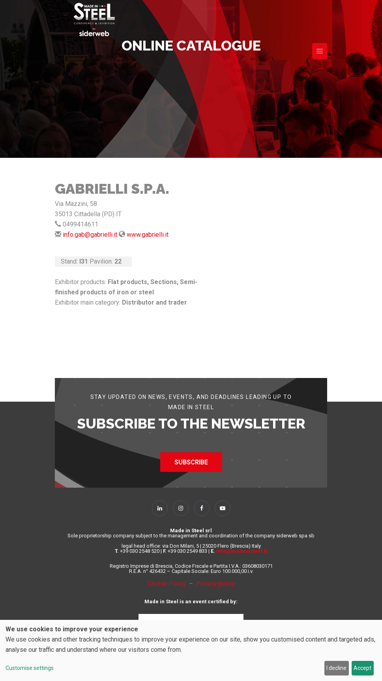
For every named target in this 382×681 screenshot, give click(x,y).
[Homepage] (94, 19)
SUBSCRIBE (191, 462)
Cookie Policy (168, 583)
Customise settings (30, 668)
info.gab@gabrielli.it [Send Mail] (90, 234)
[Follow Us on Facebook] (202, 508)
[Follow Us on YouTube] (222, 508)
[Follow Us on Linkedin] (160, 508)
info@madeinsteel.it (241, 551)
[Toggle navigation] (319, 51)
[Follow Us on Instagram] (181, 508)
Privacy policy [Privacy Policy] (215, 583)
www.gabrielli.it (148, 234)
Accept (362, 668)
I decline (336, 668)
